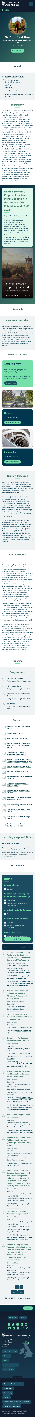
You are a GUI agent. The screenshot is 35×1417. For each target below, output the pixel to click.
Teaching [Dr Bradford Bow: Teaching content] (17, 660)
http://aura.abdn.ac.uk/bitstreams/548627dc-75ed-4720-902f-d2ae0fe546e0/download (20, 983)
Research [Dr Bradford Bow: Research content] (17, 309)
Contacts (7, 1356)
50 (15, 1298)
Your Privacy (8, 1388)
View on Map (9, 87)
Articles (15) (11, 922)
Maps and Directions (10, 1365)
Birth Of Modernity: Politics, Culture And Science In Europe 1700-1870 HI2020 (19, 745)
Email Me (10, 383)
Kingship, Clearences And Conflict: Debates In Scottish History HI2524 (19, 761)
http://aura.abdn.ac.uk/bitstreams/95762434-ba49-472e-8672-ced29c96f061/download (20, 1100)
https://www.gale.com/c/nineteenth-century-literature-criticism (20, 1131)
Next (15, 1292)
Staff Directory (9, 1369)
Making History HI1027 (15, 733)
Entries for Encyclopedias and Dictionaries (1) (17, 904)
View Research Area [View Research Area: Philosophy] (12, 462)
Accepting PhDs (17, 50)
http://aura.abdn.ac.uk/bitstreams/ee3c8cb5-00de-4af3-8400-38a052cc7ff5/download (20, 1237)
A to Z (6, 1360)
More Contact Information (14, 91)
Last (22, 1292)
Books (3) (10, 889)
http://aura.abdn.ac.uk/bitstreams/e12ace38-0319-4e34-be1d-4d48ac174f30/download (20, 1064)
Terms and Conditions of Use (13, 1384)
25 (12, 1298)
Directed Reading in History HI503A (19, 805)
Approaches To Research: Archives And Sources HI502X (19, 799)
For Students (13, 1317)
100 (18, 1298)
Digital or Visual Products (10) (17, 936)
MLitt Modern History (14, 686)
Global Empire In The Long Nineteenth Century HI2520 (16, 753)
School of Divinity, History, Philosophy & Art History (19, 95)
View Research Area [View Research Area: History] (12, 422)
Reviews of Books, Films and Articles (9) (16, 926)
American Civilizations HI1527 (17, 738)
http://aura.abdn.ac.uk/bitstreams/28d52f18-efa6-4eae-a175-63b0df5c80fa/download (20, 1107)
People (5, 10)
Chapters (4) (11, 900)
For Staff (23, 1317)
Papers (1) (10, 914)
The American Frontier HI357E (17, 771)
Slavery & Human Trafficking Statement (16, 1402)
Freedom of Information (12, 1406)
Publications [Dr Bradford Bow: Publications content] (17, 865)
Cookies (6, 1397)
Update (28, 1308)
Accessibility (8, 1393)
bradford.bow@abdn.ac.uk (14, 77)
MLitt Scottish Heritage (15, 678)
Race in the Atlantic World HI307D (19, 766)
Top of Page (17, 1377)
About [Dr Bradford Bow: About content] (17, 66)
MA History (11, 704)
